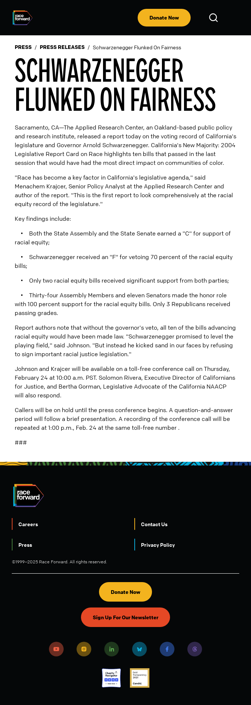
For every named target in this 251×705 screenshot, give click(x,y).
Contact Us (154, 524)
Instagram (84, 649)
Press (23, 47)
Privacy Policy (158, 545)
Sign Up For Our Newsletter (125, 617)
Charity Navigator (111, 678)
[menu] (233, 18)
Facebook (167, 649)
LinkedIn (111, 649)
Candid (139, 678)
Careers (28, 524)
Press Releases (62, 47)
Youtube (56, 649)
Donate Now (164, 17)
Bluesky (139, 649)
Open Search (215, 18)
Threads (194, 649)
